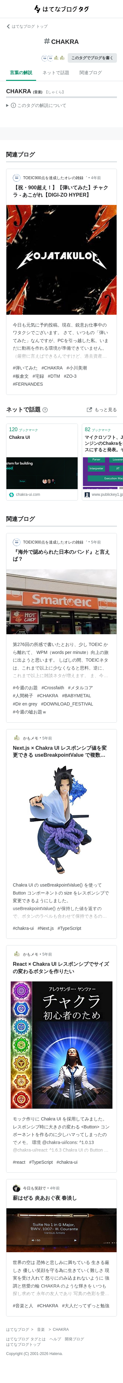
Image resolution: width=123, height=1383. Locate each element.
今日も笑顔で (34, 1188)
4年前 (96, 178)
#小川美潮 (76, 367)
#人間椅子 (23, 695)
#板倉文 (21, 376)
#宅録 (38, 376)
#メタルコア (80, 687)
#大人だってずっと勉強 (85, 1305)
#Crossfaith (53, 687)
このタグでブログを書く (92, 58)
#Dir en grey (25, 703)
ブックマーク (23, 429)
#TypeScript (69, 928)
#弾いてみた (25, 367)
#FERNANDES (28, 384)
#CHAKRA (52, 367)
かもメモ (30, 738)
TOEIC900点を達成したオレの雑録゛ (55, 178)
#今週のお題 (25, 687)
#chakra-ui (23, 928)
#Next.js (46, 928)
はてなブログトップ (23, 1344)
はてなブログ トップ (26, 26)
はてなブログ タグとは (25, 1339)
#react (19, 1162)
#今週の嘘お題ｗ (30, 711)
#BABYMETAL (76, 695)
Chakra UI (19, 437)
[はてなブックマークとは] (45, 409)
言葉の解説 (21, 72)
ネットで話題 (55, 72)
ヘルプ (55, 1339)
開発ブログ (74, 1339)
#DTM (54, 376)
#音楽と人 (23, 1305)
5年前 (96, 542)
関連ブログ (91, 72)
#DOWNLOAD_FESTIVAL (67, 703)
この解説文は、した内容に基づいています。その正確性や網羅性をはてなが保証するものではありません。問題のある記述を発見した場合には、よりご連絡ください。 (36, 106)
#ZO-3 (70, 376)
